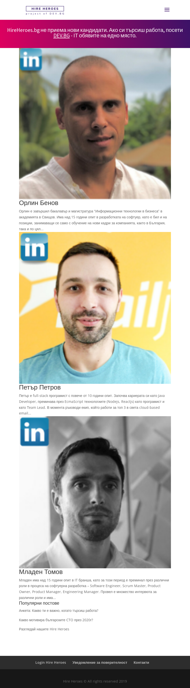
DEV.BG (61, 35)
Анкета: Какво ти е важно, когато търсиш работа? (58, 610)
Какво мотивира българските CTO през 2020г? (56, 620)
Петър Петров (40, 387)
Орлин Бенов (38, 202)
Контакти (141, 662)
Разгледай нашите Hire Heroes (44, 629)
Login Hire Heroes (50, 662)
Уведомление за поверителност (99, 662)
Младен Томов (41, 571)
